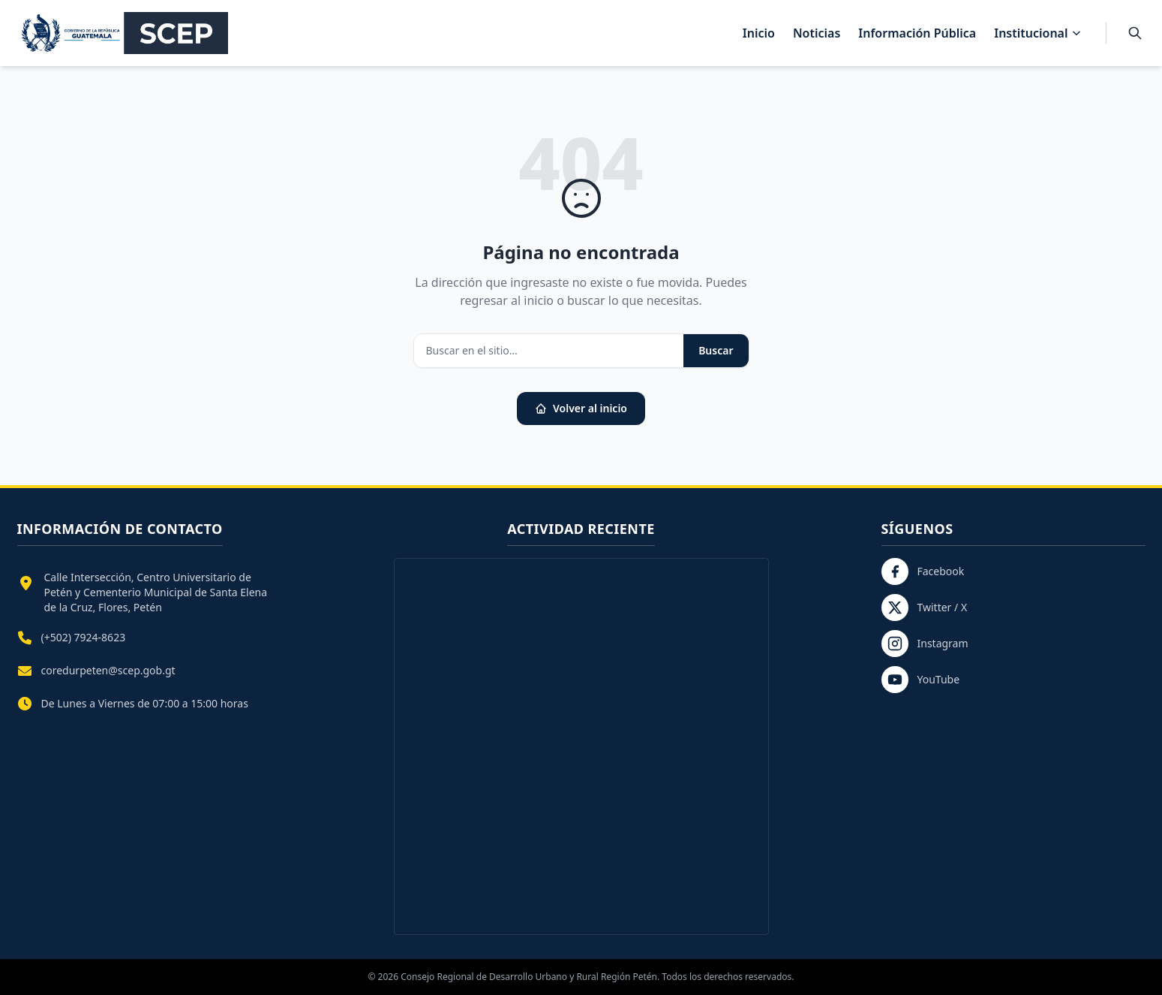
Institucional (1037, 33)
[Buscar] (1134, 33)
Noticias (816, 33)
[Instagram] (1013, 643)
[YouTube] (1013, 679)
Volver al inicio (581, 408)
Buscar (715, 350)
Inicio (759, 33)
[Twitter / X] (1013, 607)
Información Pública (917, 33)
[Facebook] (1013, 571)
